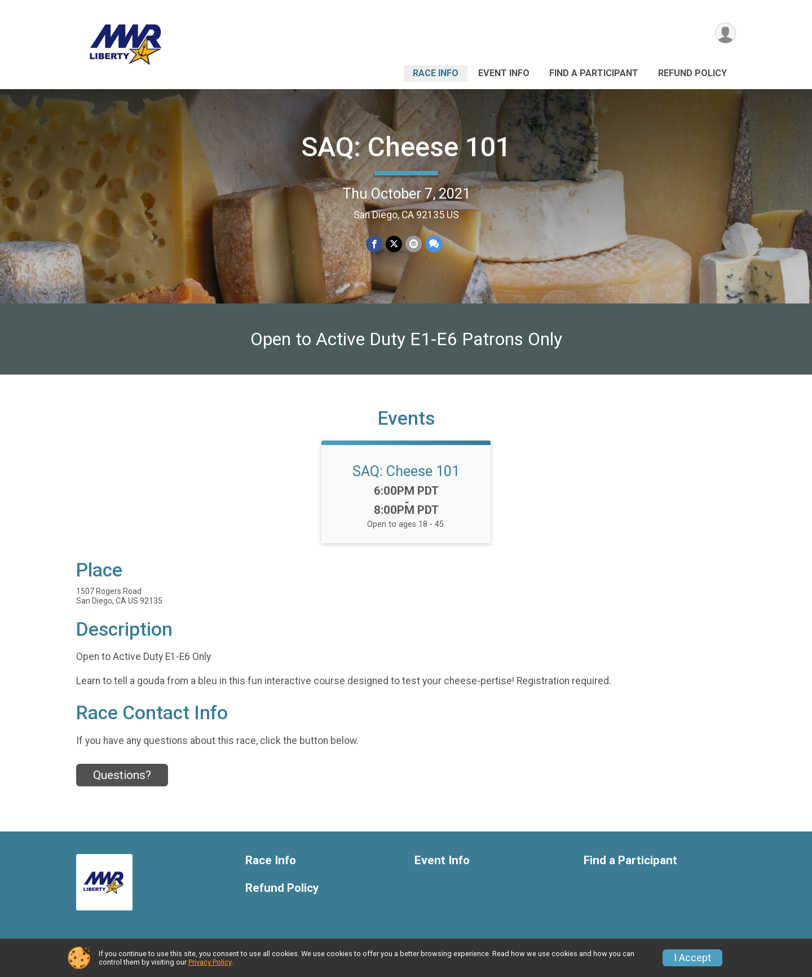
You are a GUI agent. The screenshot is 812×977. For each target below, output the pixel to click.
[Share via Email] (413, 244)
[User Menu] (725, 33)
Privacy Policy (209, 962)
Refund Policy (692, 73)
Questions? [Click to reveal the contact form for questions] (122, 775)
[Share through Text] (434, 244)
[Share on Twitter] (394, 244)
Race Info (435, 73)
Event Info (503, 73)
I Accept (692, 957)
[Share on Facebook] (374, 244)
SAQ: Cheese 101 (406, 147)
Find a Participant (593, 73)
